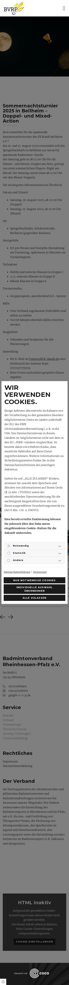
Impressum (40, 572)
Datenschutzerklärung (17, 572)
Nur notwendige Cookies (34, 580)
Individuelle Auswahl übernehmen (34, 589)
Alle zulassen (35, 597)
